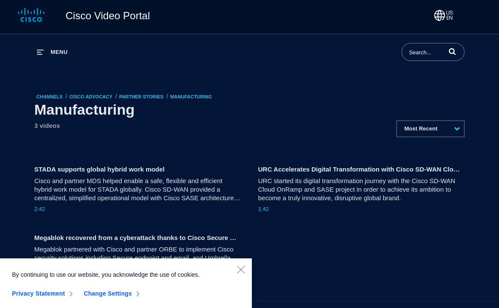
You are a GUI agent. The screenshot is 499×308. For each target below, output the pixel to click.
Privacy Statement (38, 296)
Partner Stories (141, 96)
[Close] (240, 272)
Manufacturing (191, 96)
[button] (452, 51)
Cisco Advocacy (90, 96)
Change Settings (108, 296)
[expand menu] (52, 52)
